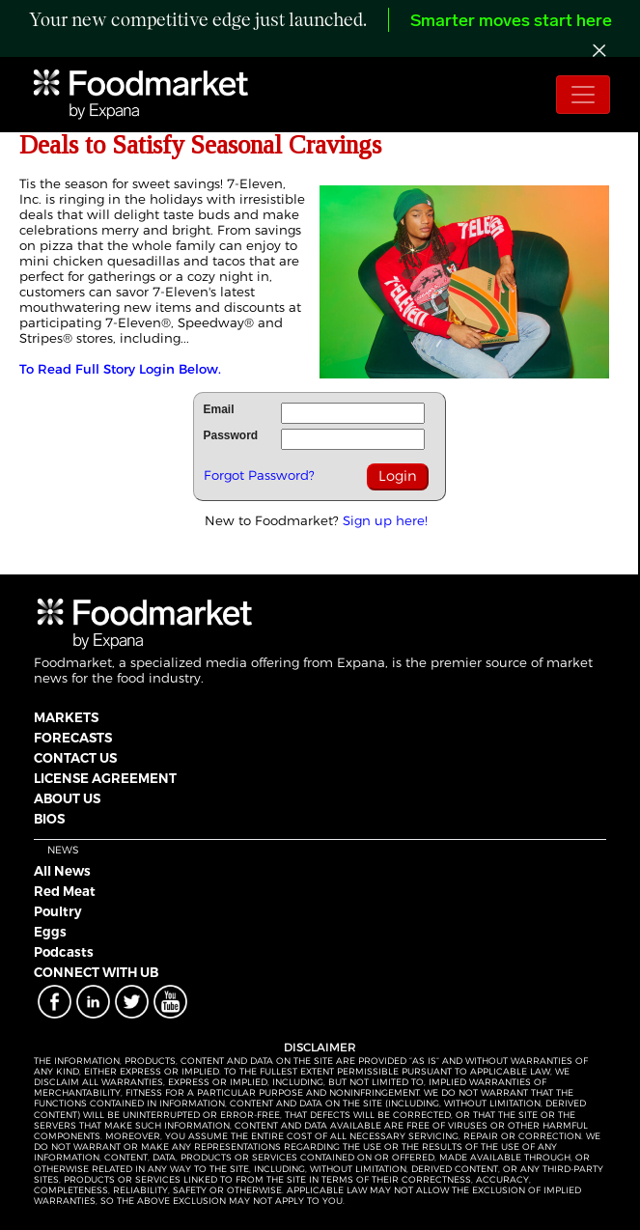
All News (62, 871)
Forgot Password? (259, 475)
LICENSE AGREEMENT (105, 778)
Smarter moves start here (511, 22)
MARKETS (66, 717)
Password (231, 435)
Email (219, 409)
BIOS (49, 818)
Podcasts (64, 952)
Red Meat (65, 891)
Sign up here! (385, 520)
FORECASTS (73, 737)
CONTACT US (75, 758)
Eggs (50, 931)
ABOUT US (67, 798)
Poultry (58, 911)
